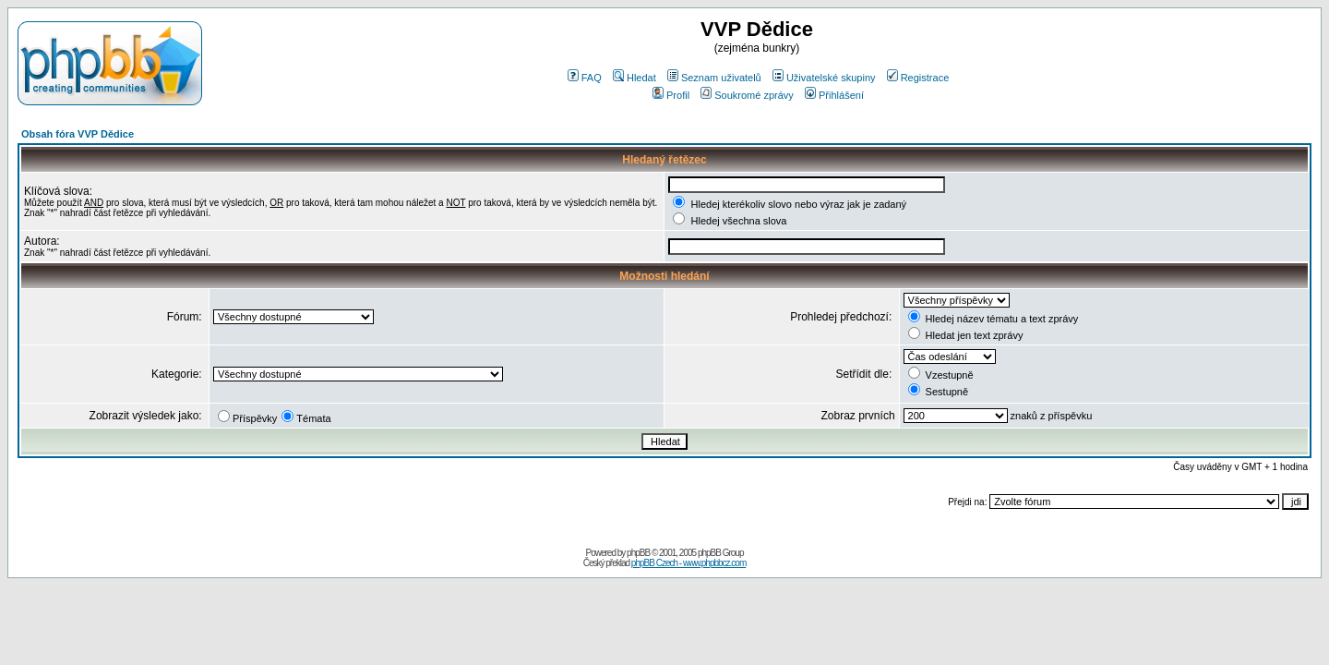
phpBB (638, 553)
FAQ (585, 77)
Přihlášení (834, 95)
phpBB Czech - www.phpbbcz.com (688, 563)
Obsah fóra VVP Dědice (77, 133)
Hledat (634, 77)
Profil (671, 95)
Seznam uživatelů (714, 77)
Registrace (918, 77)
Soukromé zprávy (747, 95)
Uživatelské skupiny (824, 77)
